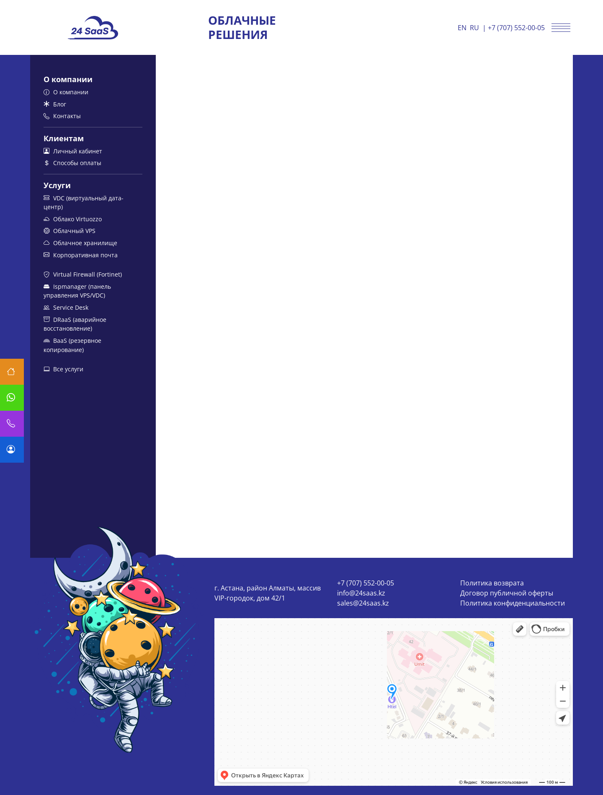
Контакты (62, 116)
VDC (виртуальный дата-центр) (84, 202)
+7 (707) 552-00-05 (516, 27)
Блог (55, 104)
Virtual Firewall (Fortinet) (83, 274)
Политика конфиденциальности (512, 603)
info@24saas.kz (361, 593)
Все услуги (63, 369)
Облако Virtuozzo (73, 219)
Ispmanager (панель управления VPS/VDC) (77, 291)
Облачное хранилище (80, 243)
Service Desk (66, 307)
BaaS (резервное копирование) (72, 345)
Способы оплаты (72, 163)
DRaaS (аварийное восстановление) (75, 324)
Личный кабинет (73, 151)
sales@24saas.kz (363, 603)
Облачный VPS (69, 231)
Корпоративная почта (81, 255)
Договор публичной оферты (506, 593)
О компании (66, 92)
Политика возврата (492, 583)
